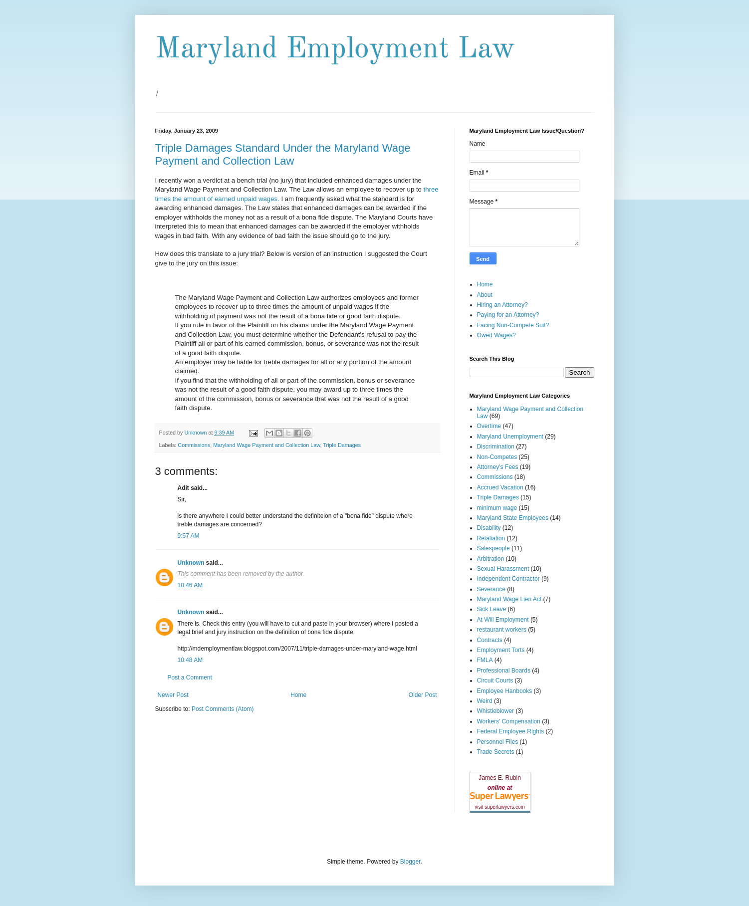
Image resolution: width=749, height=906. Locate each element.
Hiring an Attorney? (502, 304)
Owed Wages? (496, 335)
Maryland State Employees (512, 517)
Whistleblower (495, 710)
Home (298, 694)
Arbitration (490, 558)
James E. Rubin (500, 777)
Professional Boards (503, 670)
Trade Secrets (495, 751)
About (485, 294)
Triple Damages (342, 445)
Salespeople (493, 548)
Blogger (410, 861)
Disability (489, 527)
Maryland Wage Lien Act (509, 599)
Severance (491, 589)
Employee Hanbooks (504, 690)
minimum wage (497, 507)
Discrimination (495, 446)
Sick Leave (491, 609)
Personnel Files (497, 741)
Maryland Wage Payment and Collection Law (266, 445)
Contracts (489, 640)
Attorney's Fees (497, 466)
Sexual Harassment (503, 568)
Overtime (489, 426)
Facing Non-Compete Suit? (513, 325)
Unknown (191, 562)
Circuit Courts (495, 680)
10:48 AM (190, 660)
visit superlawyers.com (500, 807)
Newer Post (173, 694)
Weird (485, 700)
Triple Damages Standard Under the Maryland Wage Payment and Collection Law (283, 154)
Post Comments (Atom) (223, 708)
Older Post (423, 694)
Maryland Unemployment (510, 436)
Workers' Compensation (508, 721)
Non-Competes (497, 456)
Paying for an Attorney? (508, 314)
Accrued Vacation (500, 487)
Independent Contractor (508, 578)
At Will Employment (503, 619)
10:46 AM (190, 585)
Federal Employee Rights (510, 731)
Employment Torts (501, 650)
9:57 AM (189, 535)
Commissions (194, 445)
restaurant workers (501, 629)
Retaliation (491, 538)
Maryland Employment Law (335, 49)
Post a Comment (190, 677)
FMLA (485, 660)
